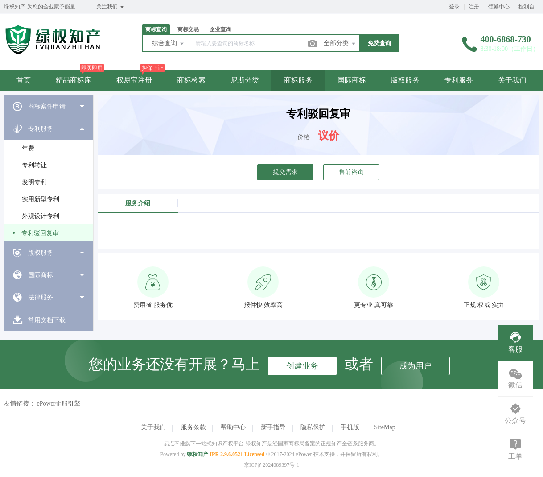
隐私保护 (312, 427)
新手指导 (273, 427)
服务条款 (193, 427)
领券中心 (499, 7)
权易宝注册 (134, 80)
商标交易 (188, 29)
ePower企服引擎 (59, 403)
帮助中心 (233, 427)
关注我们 (110, 7)
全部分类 (340, 43)
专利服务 (458, 80)
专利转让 (34, 165)
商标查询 (156, 29)
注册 (474, 7)
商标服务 (298, 80)
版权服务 (405, 80)
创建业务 (302, 365)
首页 (23, 80)
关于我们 (512, 80)
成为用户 (415, 365)
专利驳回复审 (40, 233)
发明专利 (34, 182)
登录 (454, 7)
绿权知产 (197, 454)
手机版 (350, 427)
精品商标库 (73, 80)
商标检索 (191, 80)
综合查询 (168, 43)
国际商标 (351, 80)
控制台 (526, 7)
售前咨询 (351, 172)
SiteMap (384, 427)
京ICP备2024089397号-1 (272, 465)
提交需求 (285, 172)
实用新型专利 (40, 199)
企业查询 (220, 29)
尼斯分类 (244, 80)
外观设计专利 (40, 216)
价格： (306, 137)
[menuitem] (48, 106)
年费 (28, 148)
